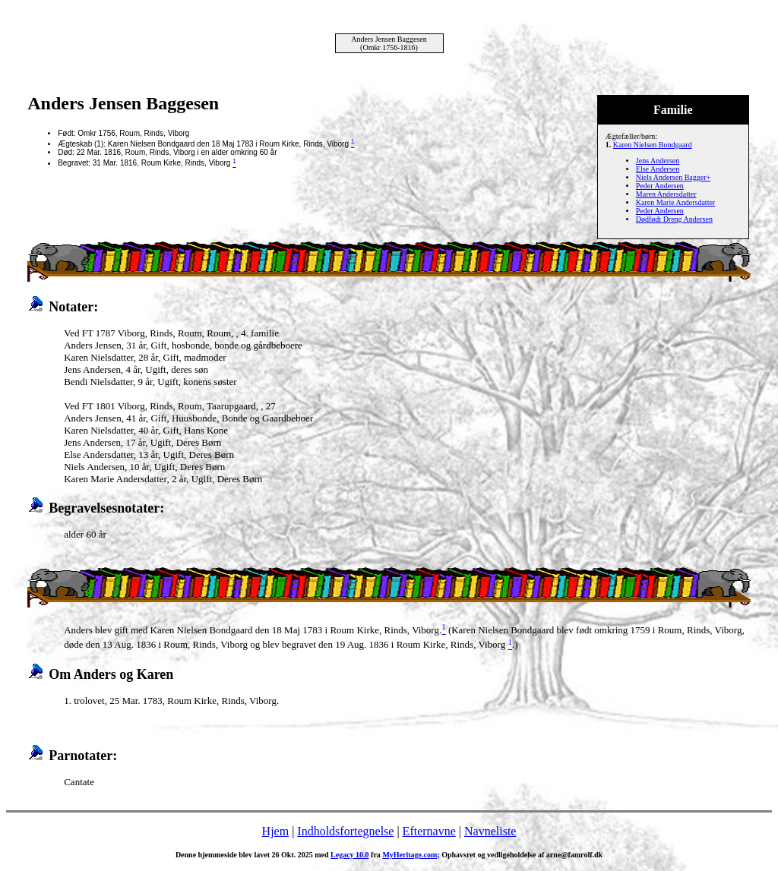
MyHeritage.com (409, 854)
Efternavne (429, 831)
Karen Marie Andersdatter (675, 202)
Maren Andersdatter (666, 194)
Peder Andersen (660, 185)
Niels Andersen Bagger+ (673, 177)
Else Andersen (658, 169)
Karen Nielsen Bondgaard (652, 144)
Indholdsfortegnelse (345, 831)
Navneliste (490, 831)
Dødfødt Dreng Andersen (674, 219)
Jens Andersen (658, 160)
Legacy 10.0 (349, 854)
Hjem (275, 831)
